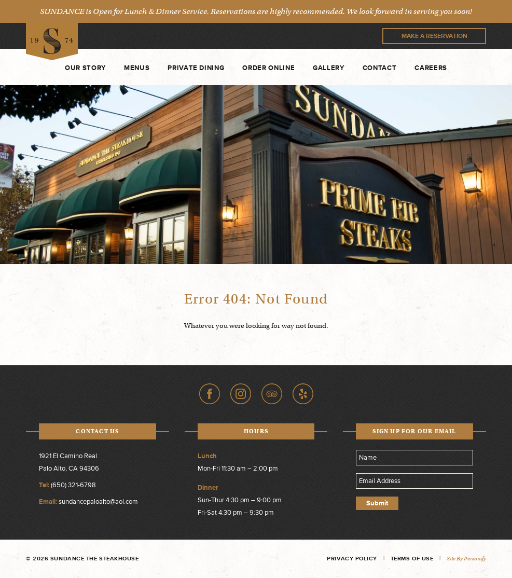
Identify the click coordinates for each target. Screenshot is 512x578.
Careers (430, 68)
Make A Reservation (434, 36)
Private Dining (196, 68)
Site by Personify (466, 558)
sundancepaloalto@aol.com (98, 502)
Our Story (85, 68)
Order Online (268, 68)
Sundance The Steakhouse (52, 42)
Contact (380, 68)
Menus (136, 68)
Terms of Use (412, 558)
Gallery (328, 68)
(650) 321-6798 (73, 485)
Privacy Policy (352, 558)
